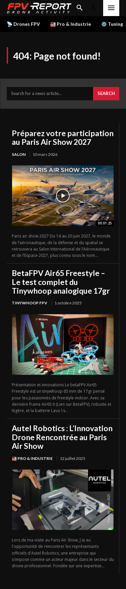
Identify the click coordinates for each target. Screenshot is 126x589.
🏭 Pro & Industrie (32, 458)
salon (19, 154)
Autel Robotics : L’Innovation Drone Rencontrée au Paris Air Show (62, 437)
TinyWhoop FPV (29, 302)
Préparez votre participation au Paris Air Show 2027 (63, 137)
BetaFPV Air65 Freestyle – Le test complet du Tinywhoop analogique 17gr (61, 281)
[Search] (106, 93)
